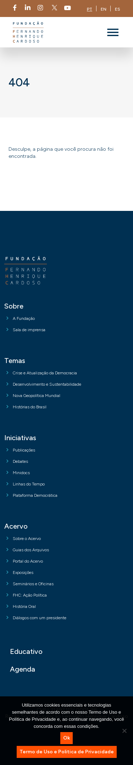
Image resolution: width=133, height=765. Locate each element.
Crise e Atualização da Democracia (45, 372)
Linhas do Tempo (29, 484)
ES (117, 9)
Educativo (26, 651)
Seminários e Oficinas (33, 583)
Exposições (23, 572)
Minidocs (21, 472)
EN (103, 9)
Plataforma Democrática (35, 495)
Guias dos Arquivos (31, 549)
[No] (124, 730)
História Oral (24, 606)
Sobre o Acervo (27, 538)
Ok (66, 738)
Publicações (24, 450)
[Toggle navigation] (112, 32)
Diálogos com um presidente (39, 617)
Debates (20, 461)
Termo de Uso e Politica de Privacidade (67, 752)
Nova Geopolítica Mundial (36, 395)
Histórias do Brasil (29, 406)
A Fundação (24, 318)
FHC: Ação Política (30, 595)
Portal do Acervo (28, 561)
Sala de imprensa (29, 329)
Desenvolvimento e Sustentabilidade (47, 384)
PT (89, 9)
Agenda (22, 669)
